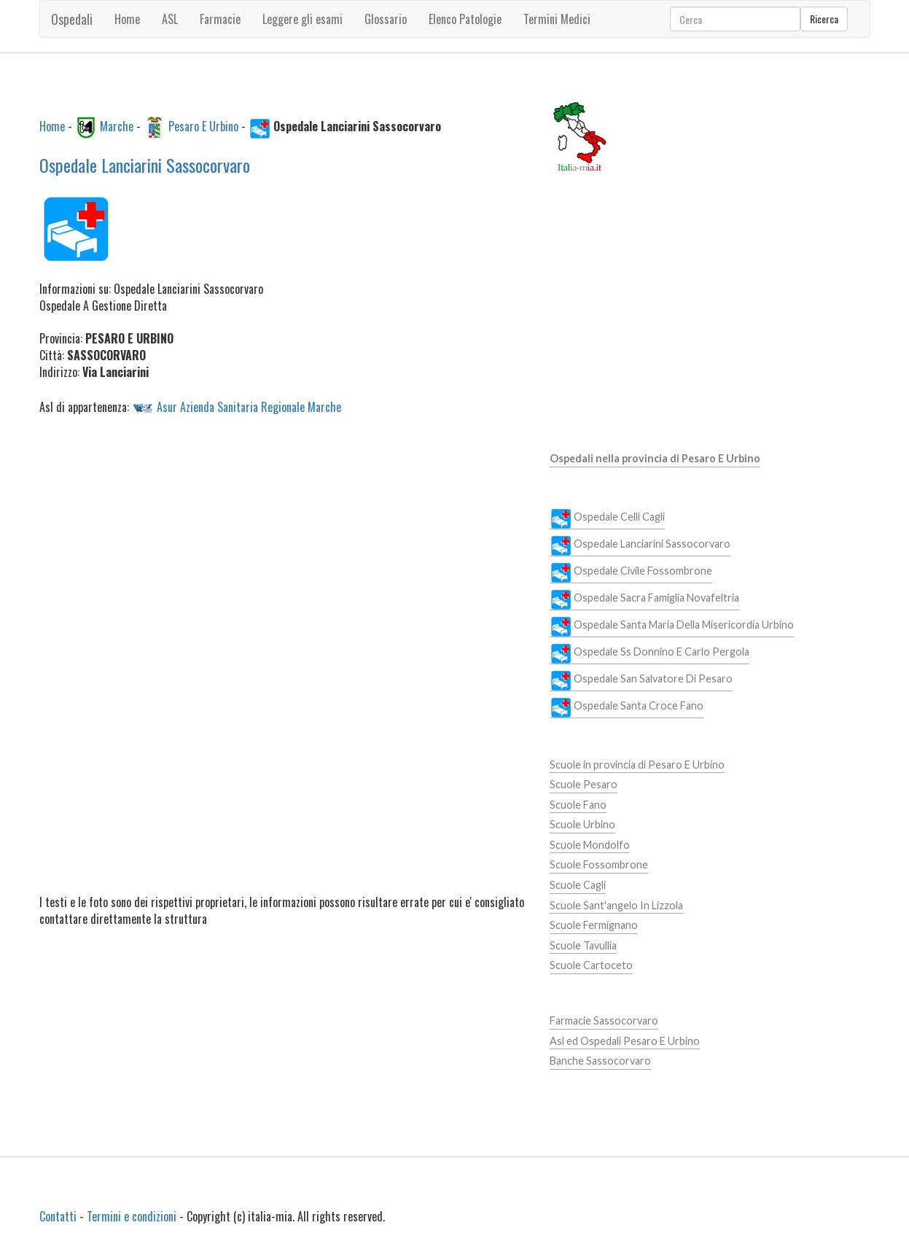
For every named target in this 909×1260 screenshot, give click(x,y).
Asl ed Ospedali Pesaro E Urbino (625, 1041)
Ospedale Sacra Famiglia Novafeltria (644, 599)
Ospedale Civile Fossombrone (631, 572)
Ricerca (824, 18)
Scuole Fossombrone (599, 864)
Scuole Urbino (582, 824)
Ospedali (72, 18)
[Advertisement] (283, 538)
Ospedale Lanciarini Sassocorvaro (144, 165)
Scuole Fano (578, 804)
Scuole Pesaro (583, 784)
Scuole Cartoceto (591, 965)
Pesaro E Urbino (203, 125)
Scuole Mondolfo (590, 845)
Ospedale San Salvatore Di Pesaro (641, 680)
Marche (116, 125)
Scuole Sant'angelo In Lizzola (616, 905)
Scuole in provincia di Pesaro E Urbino (637, 764)
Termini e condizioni (131, 1216)
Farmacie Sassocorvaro (604, 1020)
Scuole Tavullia (583, 945)
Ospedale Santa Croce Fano (626, 707)
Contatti (58, 1216)
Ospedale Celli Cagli (607, 518)
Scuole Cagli (578, 885)
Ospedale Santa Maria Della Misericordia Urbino (672, 626)
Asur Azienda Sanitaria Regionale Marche (249, 406)
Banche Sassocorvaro (600, 1060)
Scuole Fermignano (594, 925)
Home (127, 19)
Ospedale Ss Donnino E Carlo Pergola (649, 653)
